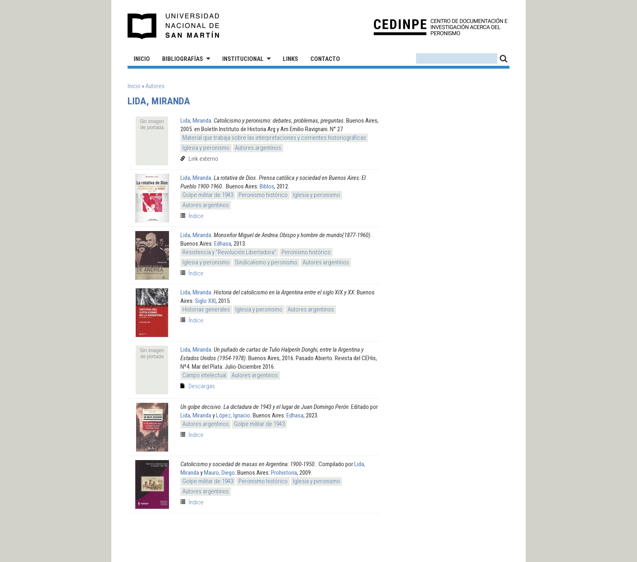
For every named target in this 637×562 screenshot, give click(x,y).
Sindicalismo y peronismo (266, 262)
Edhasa (222, 243)
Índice (196, 216)
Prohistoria (284, 472)
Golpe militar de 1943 (207, 195)
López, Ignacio (233, 415)
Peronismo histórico (263, 195)
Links (290, 59)
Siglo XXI (205, 301)
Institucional (243, 59)
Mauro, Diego (219, 472)
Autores (155, 86)
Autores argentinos (258, 147)
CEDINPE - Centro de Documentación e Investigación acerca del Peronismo (440, 26)
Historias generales (206, 309)
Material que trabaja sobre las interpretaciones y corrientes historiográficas (274, 137)
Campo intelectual (204, 375)
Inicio (142, 59)
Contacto (325, 59)
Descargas (201, 386)
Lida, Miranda (195, 120)
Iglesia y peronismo (206, 147)
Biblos (267, 186)
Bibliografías (182, 59)
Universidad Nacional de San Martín (174, 26)
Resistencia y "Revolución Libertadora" (229, 252)
